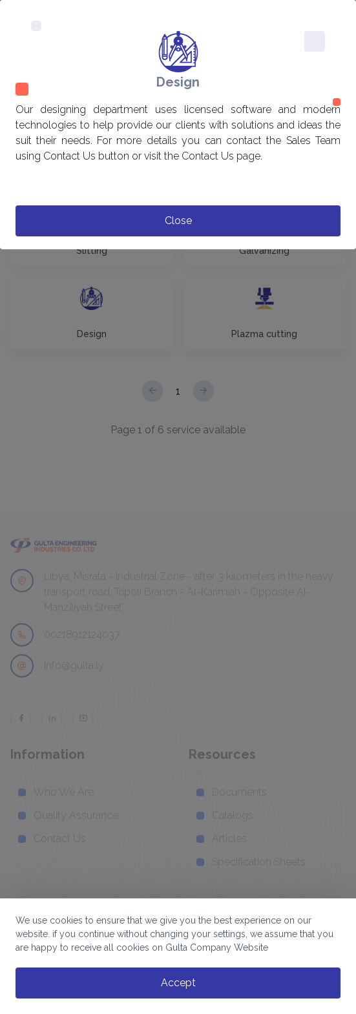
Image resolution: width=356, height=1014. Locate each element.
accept (178, 983)
